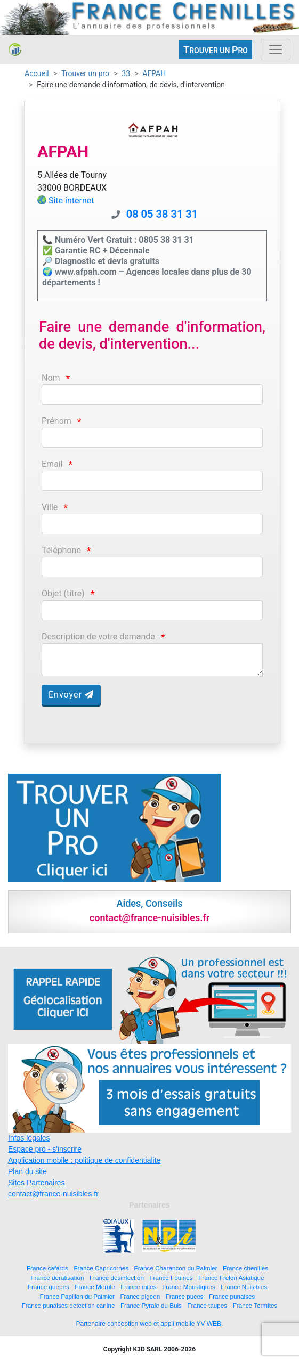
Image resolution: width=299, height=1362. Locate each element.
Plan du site (27, 1171)
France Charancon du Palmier (175, 1268)
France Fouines (170, 1277)
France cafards (47, 1268)
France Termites (255, 1305)
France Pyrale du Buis (151, 1305)
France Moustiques (188, 1286)
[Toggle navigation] (275, 49)
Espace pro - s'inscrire (45, 1149)
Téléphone (61, 550)
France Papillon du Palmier (77, 1296)
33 (126, 73)
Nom (51, 378)
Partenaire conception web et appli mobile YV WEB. (149, 1323)
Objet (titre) (63, 593)
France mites (138, 1286)
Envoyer (71, 695)
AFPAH (154, 73)
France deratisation (57, 1277)
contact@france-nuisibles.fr (53, 1193)
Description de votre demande (98, 637)
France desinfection (117, 1277)
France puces (185, 1296)
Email (52, 464)
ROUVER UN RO (215, 49)
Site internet (71, 200)
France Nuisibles (244, 1286)
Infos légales (29, 1138)
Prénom (56, 421)
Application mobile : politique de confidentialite (84, 1160)
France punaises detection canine (68, 1305)
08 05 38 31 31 (162, 214)
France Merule (95, 1286)
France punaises (232, 1296)
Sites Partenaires (36, 1182)
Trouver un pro (85, 73)
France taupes (207, 1305)
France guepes (48, 1286)
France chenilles (245, 1268)
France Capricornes (101, 1268)
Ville (50, 507)
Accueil (37, 73)
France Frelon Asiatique (231, 1277)
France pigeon (140, 1296)
